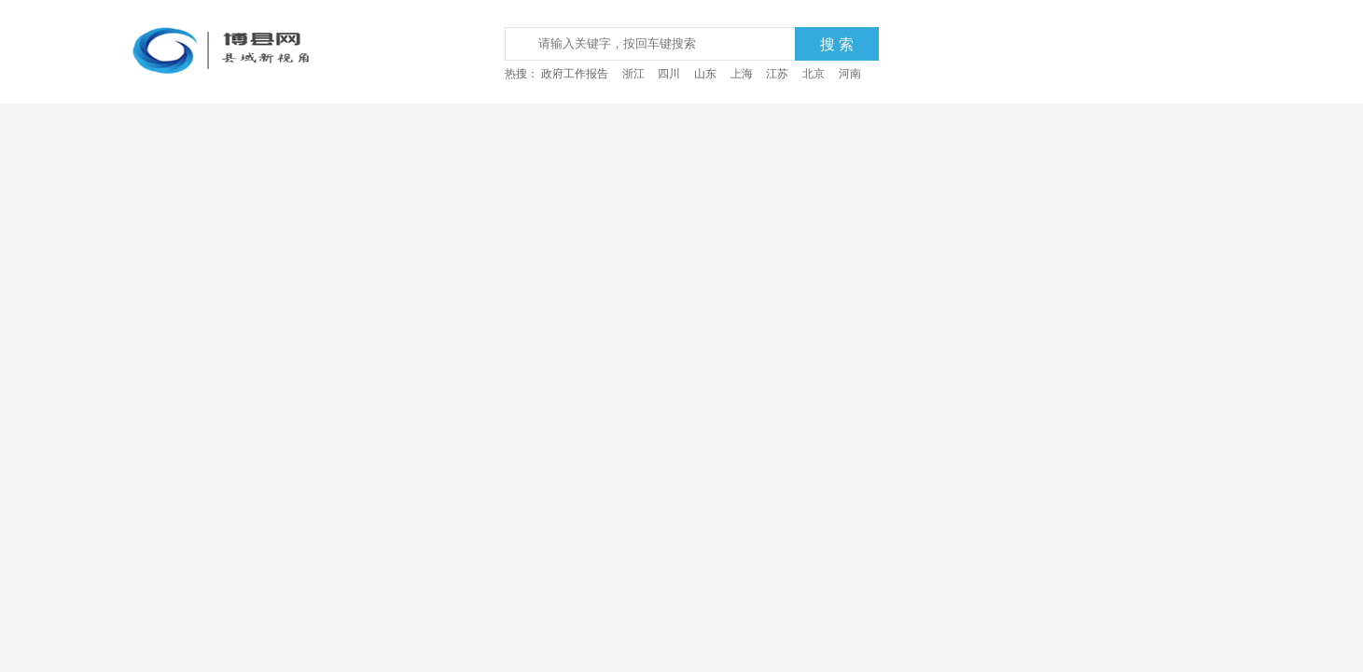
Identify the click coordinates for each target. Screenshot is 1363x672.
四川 (669, 73)
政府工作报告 (574, 73)
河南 (850, 73)
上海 (741, 73)
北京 (813, 73)
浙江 (633, 73)
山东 (705, 73)
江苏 (777, 73)
